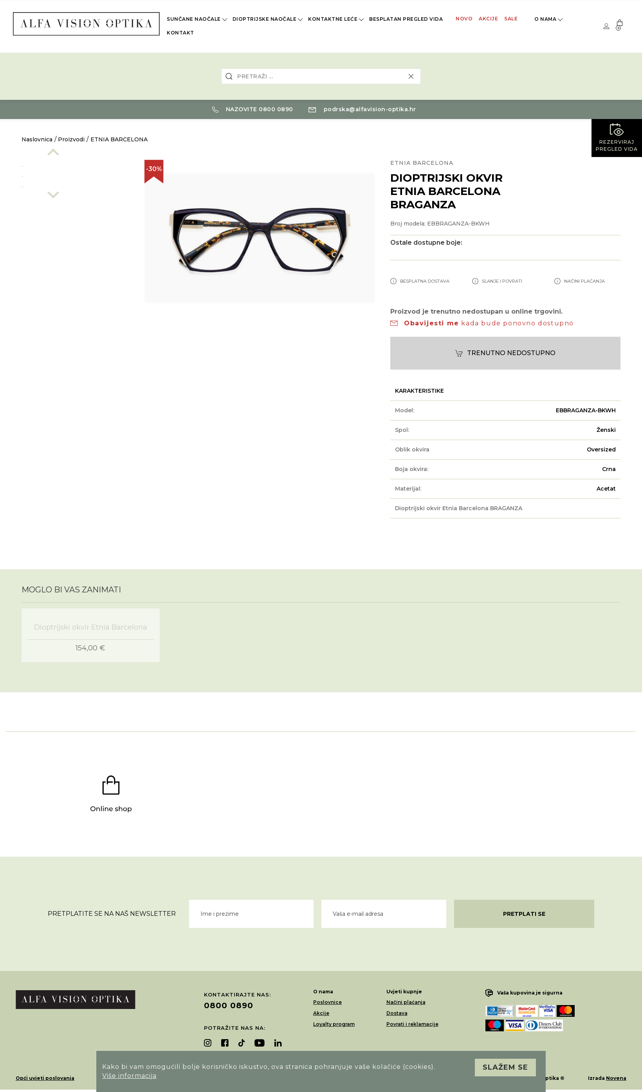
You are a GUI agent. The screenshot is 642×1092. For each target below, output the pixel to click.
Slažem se (505, 1067)
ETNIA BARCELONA (119, 139)
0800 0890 (228, 1005)
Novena (616, 1078)
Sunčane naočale (198, 19)
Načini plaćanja (406, 1002)
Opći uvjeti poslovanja (45, 1078)
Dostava (397, 1013)
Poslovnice (327, 1002)
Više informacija (129, 1075)
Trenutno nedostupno (505, 353)
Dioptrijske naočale (269, 19)
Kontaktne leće (336, 19)
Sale (511, 19)
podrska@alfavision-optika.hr (362, 109)
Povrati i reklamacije (412, 1024)
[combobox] (321, 76)
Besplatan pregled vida (406, 19)
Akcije (488, 19)
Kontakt (180, 33)
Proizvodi (71, 139)
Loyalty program (334, 1024)
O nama (549, 19)
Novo (464, 19)
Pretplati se (524, 913)
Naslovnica (37, 139)
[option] (75, 165)
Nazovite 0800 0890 (252, 109)
